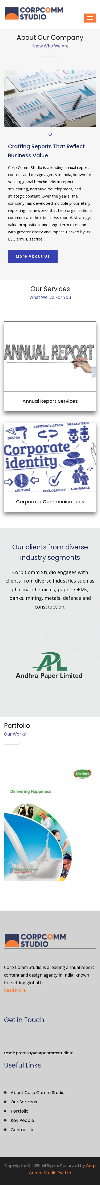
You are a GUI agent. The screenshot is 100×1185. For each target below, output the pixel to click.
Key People (22, 1120)
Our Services (24, 1102)
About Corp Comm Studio (38, 1093)
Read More (15, 990)
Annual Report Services (50, 401)
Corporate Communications (50, 501)
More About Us (33, 256)
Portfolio (20, 1111)
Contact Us (22, 1130)
